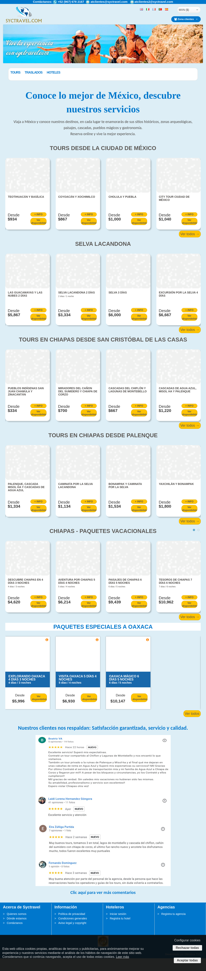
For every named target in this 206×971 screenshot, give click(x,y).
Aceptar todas (187, 960)
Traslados (53, 72)
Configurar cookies (187, 940)
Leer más (122, 956)
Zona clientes (184, 19)
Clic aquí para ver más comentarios (103, 905)
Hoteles (73, 72)
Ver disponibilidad (38, 234)
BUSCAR (180, 81)
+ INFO (38, 227)
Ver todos (192, 727)
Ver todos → (189, 247)
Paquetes (18, 72)
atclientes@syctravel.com (109, 1)
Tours (35, 72)
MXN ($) (184, 9)
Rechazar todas (187, 947)
